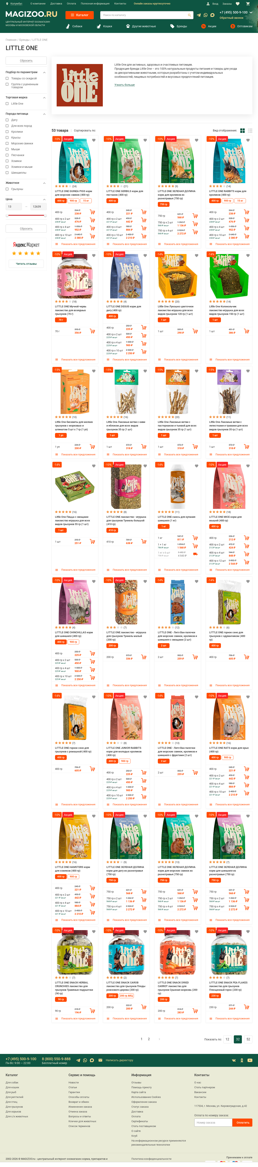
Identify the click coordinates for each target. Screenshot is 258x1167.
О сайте (136, 1125)
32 (238, 1033)
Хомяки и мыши (26, 166)
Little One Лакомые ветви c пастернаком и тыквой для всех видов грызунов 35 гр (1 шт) (177, 424)
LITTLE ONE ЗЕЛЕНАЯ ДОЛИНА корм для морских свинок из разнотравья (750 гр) (177, 866)
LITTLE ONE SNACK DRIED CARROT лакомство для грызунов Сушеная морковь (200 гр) (177, 982)
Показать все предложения (75, 243)
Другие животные (141, 26)
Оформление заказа (144, 1096)
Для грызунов (14, 1100)
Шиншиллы (26, 172)
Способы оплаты (79, 1091)
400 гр (60, 200)
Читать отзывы (26, 263)
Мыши (26, 149)
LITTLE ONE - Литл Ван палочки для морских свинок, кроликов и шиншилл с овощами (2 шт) (177, 633)
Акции (208, 26)
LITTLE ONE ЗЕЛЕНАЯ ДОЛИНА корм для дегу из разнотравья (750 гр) (125, 866)
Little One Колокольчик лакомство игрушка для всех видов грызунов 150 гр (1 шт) (226, 309)
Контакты (120, 3)
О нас (197, 1076)
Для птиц (11, 1096)
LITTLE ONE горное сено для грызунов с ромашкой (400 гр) (73, 746)
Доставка (56, 3)
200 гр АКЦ (126, 990)
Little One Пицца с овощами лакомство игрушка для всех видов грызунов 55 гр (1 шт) (72, 518)
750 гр (163, 203)
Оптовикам (241, 26)
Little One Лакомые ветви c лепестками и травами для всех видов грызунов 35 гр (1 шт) (228, 424)
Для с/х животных (17, 1110)
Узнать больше (124, 84)
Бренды (178, 26)
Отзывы (136, 1076)
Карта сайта (138, 1086)
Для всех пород (26, 125)
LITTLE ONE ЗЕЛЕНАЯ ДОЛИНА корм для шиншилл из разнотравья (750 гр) (228, 866)
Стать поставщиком (143, 1120)
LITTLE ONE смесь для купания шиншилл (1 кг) (176, 516)
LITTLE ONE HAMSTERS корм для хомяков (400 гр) (72, 864)
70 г (61, 318)
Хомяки (26, 161)
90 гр (61, 993)
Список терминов (79, 1120)
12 (227, 1033)
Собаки (74, 26)
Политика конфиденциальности (151, 1152)
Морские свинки (26, 143)
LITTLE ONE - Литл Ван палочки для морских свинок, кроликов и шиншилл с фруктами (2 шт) (177, 748)
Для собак (12, 1076)
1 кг (163, 524)
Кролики (26, 131)
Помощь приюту (141, 1081)
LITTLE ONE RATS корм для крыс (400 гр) (229, 746)
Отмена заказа (78, 1105)
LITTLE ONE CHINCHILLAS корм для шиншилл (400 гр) (74, 631)
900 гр (73, 200)
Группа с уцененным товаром (26, 86)
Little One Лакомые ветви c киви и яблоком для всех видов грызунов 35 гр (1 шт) (125, 424)
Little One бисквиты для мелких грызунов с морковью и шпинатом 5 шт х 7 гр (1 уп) (74, 424)
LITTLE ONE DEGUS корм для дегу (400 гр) (123, 307)
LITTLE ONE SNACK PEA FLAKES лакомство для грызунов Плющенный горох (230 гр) (228, 981)
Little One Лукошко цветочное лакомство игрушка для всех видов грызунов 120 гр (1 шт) (176, 309)
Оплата (71, 3)
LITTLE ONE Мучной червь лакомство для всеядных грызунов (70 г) (70, 309)
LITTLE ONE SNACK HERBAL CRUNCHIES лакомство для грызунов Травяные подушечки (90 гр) (74, 982)
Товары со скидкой (26, 78)
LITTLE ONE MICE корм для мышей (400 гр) (225, 516)
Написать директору (115, 1054)
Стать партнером (204, 1081)
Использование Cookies (146, 1091)
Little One (26, 103)
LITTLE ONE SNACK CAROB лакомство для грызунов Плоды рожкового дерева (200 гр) (125, 981)
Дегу (26, 120)
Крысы (26, 137)
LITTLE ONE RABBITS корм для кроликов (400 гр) (227, 192)
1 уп (61, 433)
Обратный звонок (231, 17)
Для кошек (12, 1081)
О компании (38, 3)
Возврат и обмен (79, 1096)
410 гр (112, 527)
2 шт (163, 642)
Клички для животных (82, 1115)
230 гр (215, 990)
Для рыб (11, 1086)
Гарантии (74, 1086)
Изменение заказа (80, 1100)
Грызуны (26, 189)
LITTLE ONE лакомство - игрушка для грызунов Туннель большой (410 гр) (126, 518)
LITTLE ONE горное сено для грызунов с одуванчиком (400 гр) (227, 633)
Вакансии (200, 1086)
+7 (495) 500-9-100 (234, 12)
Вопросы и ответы (80, 1110)
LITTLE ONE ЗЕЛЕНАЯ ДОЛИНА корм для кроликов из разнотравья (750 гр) (177, 194)
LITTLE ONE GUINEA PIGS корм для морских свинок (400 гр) (73, 192)
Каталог (79, 15)
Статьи (73, 1081)
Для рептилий (14, 1091)
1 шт (163, 318)
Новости (74, 1076)
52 (248, 1033)
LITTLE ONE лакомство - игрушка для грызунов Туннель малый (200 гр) (126, 633)
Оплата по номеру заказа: (211, 1109)
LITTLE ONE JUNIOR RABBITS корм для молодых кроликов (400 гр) (123, 748)
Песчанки (26, 155)
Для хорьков (13, 1105)
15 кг (86, 200)
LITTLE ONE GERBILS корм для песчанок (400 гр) (124, 192)
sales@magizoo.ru (16, 1161)
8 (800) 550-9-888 (56, 1053)
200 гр (112, 642)
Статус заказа (140, 1100)
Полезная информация (95, 3)
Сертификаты (139, 1115)
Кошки (104, 26)
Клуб (134, 1129)
